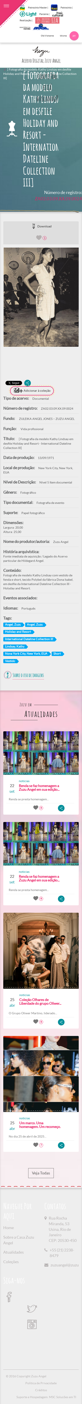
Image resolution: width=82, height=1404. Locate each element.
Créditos (41, 1390)
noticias (24, 781)
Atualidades (13, 1252)
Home (8, 1227)
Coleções (11, 1261)
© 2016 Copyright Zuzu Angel (26, 1376)
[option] (41, 297)
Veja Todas (41, 1173)
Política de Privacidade (41, 1383)
